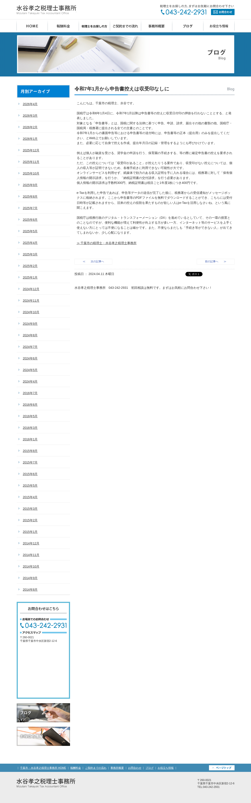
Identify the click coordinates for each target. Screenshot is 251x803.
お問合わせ (197, 10)
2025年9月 (30, 185)
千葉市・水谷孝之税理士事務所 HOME (43, 767)
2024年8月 (30, 335)
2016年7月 (30, 393)
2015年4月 (30, 497)
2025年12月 (31, 150)
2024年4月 (30, 381)
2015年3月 (30, 508)
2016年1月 (30, 439)
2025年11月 (31, 162)
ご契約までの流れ (125, 26)
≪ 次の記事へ (93, 261)
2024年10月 (31, 312)
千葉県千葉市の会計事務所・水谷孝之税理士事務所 (46, 10)
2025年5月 (30, 231)
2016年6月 (30, 404)
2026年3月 (30, 115)
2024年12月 (31, 289)
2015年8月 (30, 451)
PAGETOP (222, 767)
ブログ (187, 26)
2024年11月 (31, 300)
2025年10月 (31, 173)
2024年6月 (30, 358)
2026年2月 (30, 127)
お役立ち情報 (219, 26)
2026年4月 (30, 104)
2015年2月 (30, 520)
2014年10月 (31, 566)
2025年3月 (30, 254)
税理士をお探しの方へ (94, 26)
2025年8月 (30, 196)
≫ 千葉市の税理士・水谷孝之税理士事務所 (107, 243)
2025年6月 (30, 219)
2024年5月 (30, 370)
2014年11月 (31, 555)
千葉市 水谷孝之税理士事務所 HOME (32, 26)
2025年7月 (30, 208)
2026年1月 (30, 139)
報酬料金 (63, 26)
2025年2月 (30, 266)
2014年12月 (31, 543)
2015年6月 (30, 474)
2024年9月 (30, 323)
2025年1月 (30, 277)
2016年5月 (30, 416)
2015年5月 (30, 485)
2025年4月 (30, 243)
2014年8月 (30, 589)
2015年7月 (30, 462)
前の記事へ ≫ (215, 261)
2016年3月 (30, 428)
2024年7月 (30, 347)
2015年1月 (30, 532)
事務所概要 (156, 26)
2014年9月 (30, 578)
